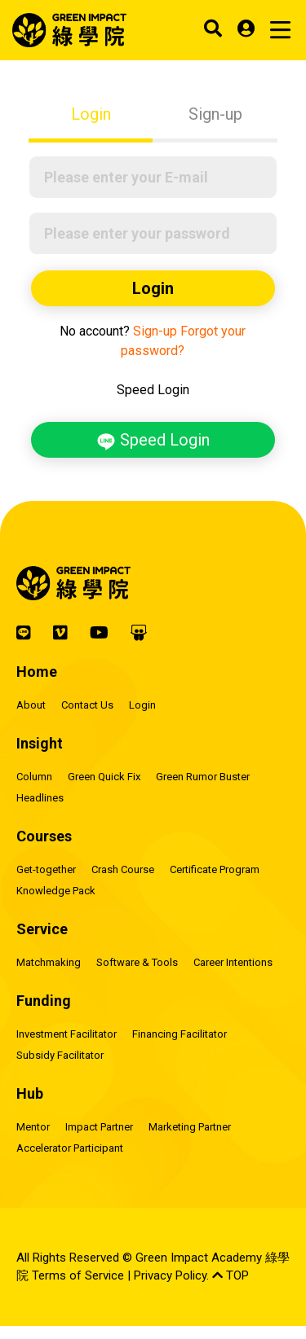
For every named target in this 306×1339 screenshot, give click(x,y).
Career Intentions (233, 962)
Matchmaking (48, 962)
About (31, 705)
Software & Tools (137, 962)
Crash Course (122, 869)
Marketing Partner (190, 1127)
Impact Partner (99, 1127)
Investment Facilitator (66, 1034)
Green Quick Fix (104, 776)
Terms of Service (78, 1275)
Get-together (46, 869)
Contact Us (87, 705)
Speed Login (153, 440)
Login (91, 114)
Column (34, 776)
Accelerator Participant (69, 1148)
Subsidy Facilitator (60, 1055)
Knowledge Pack (55, 891)
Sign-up (215, 114)
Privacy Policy (170, 1275)
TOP (230, 1275)
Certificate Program (214, 869)
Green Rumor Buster (203, 776)
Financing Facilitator (179, 1034)
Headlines (40, 798)
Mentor (33, 1127)
